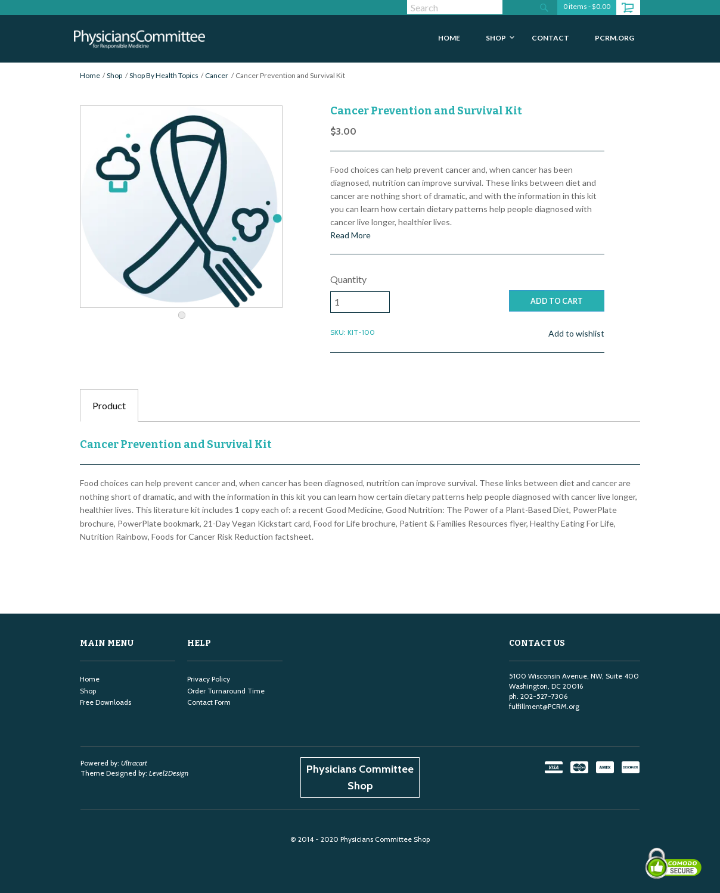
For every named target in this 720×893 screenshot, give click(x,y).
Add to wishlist (576, 333)
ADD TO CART (556, 301)
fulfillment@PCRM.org (544, 706)
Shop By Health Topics (163, 75)
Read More (350, 235)
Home (90, 75)
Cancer (216, 75)
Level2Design (168, 772)
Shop (114, 75)
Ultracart (134, 762)
